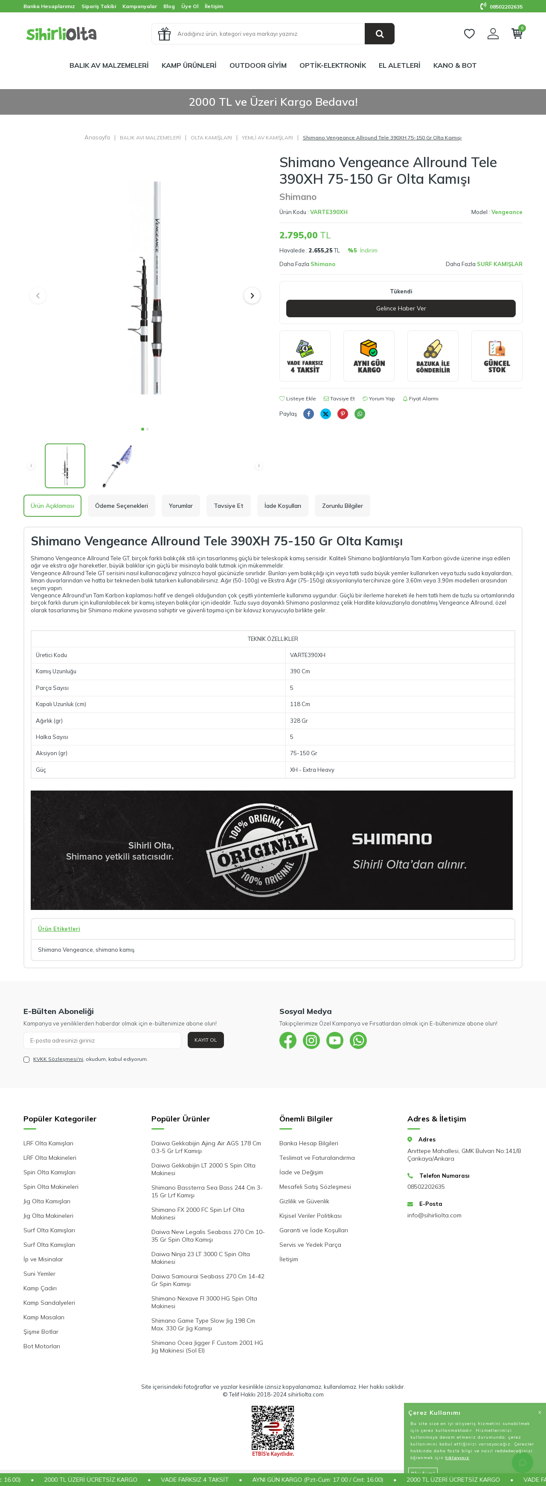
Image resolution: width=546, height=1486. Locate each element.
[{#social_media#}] (287, 1040)
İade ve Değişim (301, 1172)
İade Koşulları (282, 506)
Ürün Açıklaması (52, 506)
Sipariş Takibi (98, 6)
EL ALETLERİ (400, 65)
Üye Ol (189, 6)
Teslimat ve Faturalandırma (317, 1158)
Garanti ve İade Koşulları (313, 1230)
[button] (142, 429)
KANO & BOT (455, 65)
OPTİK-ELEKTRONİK (332, 65)
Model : (497, 212)
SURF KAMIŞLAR (500, 264)
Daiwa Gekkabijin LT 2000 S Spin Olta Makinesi (203, 1169)
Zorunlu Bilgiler (342, 506)
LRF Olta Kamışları (48, 1143)
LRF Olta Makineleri (49, 1158)
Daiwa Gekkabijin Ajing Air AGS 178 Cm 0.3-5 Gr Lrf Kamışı (206, 1147)
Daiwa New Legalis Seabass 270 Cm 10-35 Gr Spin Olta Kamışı (208, 1235)
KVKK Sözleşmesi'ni (58, 1059)
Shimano (298, 196)
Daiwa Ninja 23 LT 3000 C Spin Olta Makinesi (200, 1258)
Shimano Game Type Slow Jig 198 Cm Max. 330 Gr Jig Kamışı (203, 1324)
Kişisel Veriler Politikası (310, 1216)
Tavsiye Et (339, 398)
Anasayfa (97, 137)
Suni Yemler (39, 1273)
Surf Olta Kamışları (49, 1230)
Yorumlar (181, 506)
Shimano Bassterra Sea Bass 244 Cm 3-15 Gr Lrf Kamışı (207, 1191)
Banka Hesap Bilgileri (308, 1143)
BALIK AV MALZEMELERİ (109, 65)
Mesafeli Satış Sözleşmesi (315, 1187)
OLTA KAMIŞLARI (211, 137)
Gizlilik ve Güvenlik (304, 1201)
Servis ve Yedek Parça (310, 1244)
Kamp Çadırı (40, 1288)
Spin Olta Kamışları (49, 1172)
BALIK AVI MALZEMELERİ (150, 137)
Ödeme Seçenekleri (121, 506)
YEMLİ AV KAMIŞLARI (267, 137)
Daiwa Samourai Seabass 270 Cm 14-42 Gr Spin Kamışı (207, 1280)
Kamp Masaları (43, 1317)
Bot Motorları (41, 1346)
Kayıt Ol (206, 1040)
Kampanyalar (139, 6)
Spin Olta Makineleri (50, 1187)
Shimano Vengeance (65, 949)
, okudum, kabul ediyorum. (85, 1059)
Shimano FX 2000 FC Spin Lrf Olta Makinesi (197, 1213)
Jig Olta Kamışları (46, 1201)
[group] (145, 287)
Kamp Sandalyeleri (49, 1302)
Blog (169, 6)
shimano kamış (115, 949)
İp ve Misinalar (43, 1259)
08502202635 (501, 6)
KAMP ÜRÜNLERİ (189, 65)
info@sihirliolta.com (434, 1215)
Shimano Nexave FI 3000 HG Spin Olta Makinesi (204, 1302)
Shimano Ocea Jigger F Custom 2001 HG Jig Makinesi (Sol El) (207, 1346)
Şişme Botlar (40, 1331)
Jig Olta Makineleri (48, 1216)
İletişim (214, 6)
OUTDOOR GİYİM (258, 65)
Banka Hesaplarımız (49, 6)
